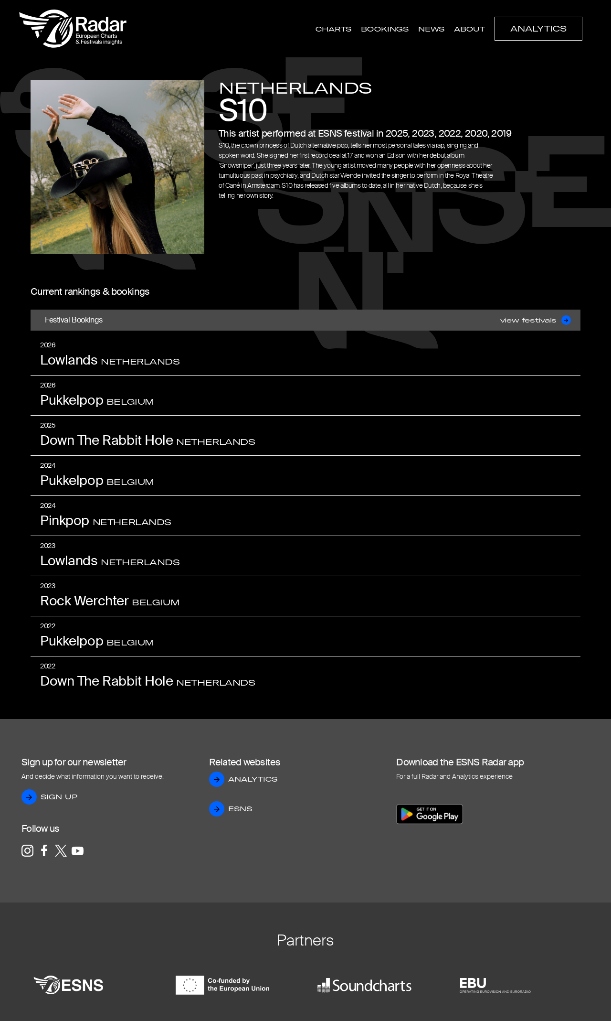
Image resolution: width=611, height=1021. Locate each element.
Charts (333, 29)
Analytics (538, 28)
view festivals (535, 320)
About (469, 29)
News (431, 29)
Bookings (385, 29)
